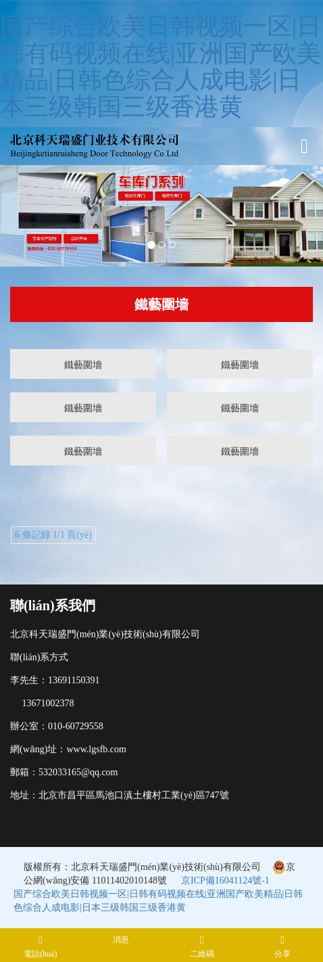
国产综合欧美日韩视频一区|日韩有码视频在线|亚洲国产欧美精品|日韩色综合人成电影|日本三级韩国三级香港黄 (160, 66)
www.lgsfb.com (96, 749)
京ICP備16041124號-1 (225, 880)
